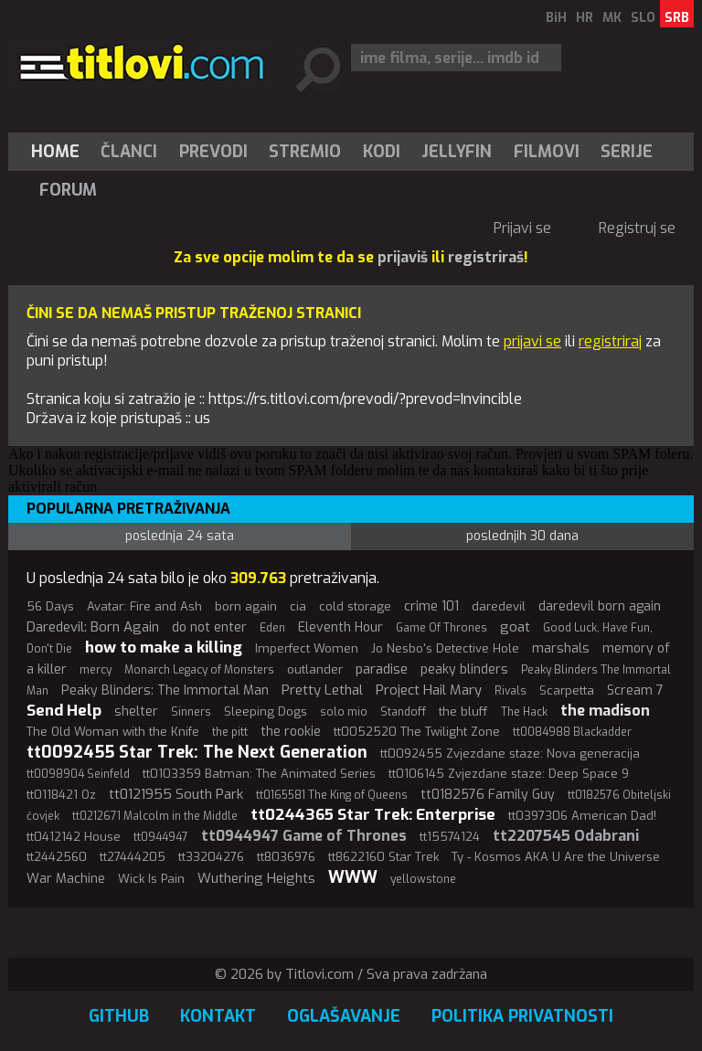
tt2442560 (57, 857)
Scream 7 (635, 690)
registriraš (486, 257)
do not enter (209, 627)
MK (612, 18)
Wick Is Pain (151, 878)
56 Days (50, 606)
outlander (315, 669)
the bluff (463, 711)
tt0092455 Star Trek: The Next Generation (197, 752)
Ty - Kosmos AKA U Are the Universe (556, 857)
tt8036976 (286, 857)
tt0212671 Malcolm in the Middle (155, 816)
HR (584, 18)
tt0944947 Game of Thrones (304, 835)
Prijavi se (522, 228)
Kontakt (218, 1016)
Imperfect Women (306, 648)
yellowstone (423, 879)
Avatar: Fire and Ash (144, 606)
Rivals (510, 691)
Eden (272, 628)
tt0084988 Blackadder (572, 732)
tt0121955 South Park (176, 794)
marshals (561, 648)
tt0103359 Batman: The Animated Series (259, 773)
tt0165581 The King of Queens (332, 795)
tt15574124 (450, 836)
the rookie (291, 731)
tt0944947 (160, 837)
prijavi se (532, 341)
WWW (353, 877)
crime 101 (431, 606)
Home (55, 152)
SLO (643, 18)
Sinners (191, 712)
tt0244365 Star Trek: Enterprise (372, 814)
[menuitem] (59, 152)
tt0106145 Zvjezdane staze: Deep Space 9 (508, 773)
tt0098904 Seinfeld (78, 774)
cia (298, 606)
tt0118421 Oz (61, 794)
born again (246, 606)
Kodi (381, 152)
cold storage (355, 606)
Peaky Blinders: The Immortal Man (165, 690)
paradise (382, 669)
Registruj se (637, 228)
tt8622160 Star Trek (383, 857)
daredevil (499, 606)
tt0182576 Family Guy (487, 794)
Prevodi (213, 152)
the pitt (230, 732)
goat (515, 627)
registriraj (610, 341)
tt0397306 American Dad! (582, 815)
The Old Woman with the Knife (113, 731)
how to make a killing (163, 647)
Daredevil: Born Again (93, 627)
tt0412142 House (74, 836)
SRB (677, 18)
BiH (556, 18)
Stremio (305, 152)
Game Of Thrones (441, 628)
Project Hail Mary (429, 690)
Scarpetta (566, 690)
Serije (627, 152)
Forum (68, 190)
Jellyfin (456, 152)
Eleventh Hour (340, 627)
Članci (129, 152)
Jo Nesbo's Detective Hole (445, 648)
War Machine (66, 878)
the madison (605, 710)
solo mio (343, 712)
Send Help (64, 710)
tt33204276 (211, 857)
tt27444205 (132, 857)
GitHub (119, 1016)
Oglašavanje (343, 1016)
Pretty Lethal (322, 690)
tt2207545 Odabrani (566, 835)
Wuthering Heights (256, 878)
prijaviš (403, 257)
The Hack (524, 712)
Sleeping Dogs (265, 711)
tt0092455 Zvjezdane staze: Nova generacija (510, 753)
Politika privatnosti (522, 1016)
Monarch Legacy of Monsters (199, 670)
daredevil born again (599, 606)
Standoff (403, 712)
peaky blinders (464, 669)
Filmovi (547, 152)
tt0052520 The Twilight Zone (417, 731)
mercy (96, 670)
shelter (136, 711)
